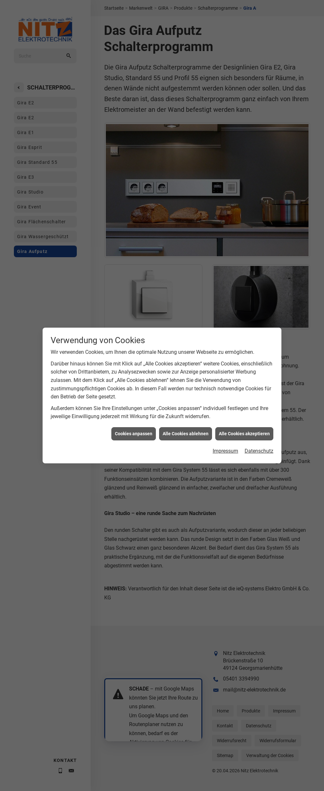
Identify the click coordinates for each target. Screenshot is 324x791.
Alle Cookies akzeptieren (244, 406)
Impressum (225, 424)
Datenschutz (259, 424)
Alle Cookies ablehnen (185, 406)
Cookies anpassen (133, 406)
